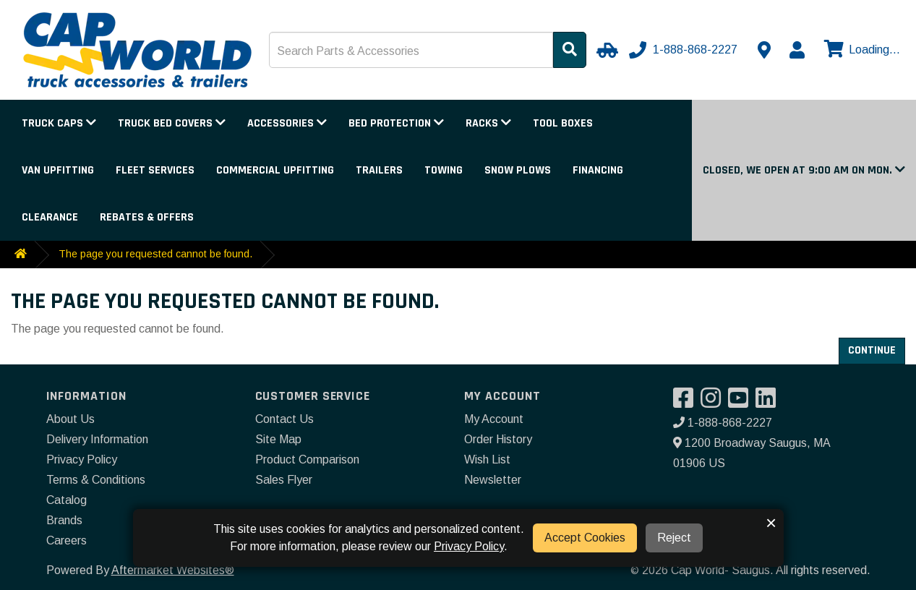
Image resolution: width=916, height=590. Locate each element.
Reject (674, 537)
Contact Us (284, 419)
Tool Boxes (563, 123)
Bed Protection (396, 123)
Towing (443, 170)
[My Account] (796, 50)
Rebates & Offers (147, 217)
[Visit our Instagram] (714, 402)
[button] (804, 170)
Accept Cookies (584, 537)
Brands (64, 520)
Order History (498, 439)
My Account (493, 419)
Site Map (278, 439)
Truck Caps (59, 123)
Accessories (287, 123)
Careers (66, 540)
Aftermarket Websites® (172, 570)
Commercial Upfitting (275, 170)
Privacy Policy (81, 459)
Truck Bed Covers (172, 123)
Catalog (66, 500)
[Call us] (684, 50)
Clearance (50, 217)
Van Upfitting (58, 170)
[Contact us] (764, 50)
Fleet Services (155, 170)
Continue (872, 350)
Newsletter (492, 480)
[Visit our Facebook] (687, 402)
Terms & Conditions (95, 480)
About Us (70, 419)
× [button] (771, 523)
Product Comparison (307, 459)
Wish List (487, 459)
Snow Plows (517, 170)
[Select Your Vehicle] (605, 50)
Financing (598, 170)
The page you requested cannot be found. (155, 254)
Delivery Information (97, 439)
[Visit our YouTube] (742, 402)
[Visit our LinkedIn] (769, 402)
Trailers (379, 170)
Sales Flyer (283, 480)
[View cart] (860, 50)
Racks (488, 123)
